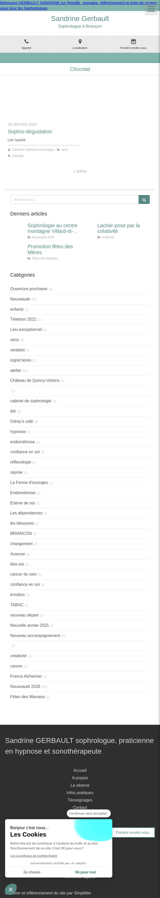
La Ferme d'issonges (29, 482)
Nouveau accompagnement (35, 635)
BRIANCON (21, 533)
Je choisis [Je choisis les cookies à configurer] (32, 872)
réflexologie (20, 462)
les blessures (22, 523)
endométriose (22, 442)
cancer (16, 666)
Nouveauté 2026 (25, 686)
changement (21, 544)
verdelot (17, 350)
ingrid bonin (20, 360)
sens (14, 340)
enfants (16, 309)
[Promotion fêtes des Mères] (18, 251)
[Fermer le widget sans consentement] (89, 813)
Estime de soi (22, 503)
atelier (15, 370)
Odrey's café (21, 421)
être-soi (17, 564)
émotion (17, 594)
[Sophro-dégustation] (44, 101)
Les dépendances (26, 513)
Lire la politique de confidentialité (33, 856)
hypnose (18, 431)
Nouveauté (20, 299)
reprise (16, 472)
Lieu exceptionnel (26, 329)
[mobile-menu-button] (151, 9)
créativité (18, 656)
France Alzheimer (26, 676)
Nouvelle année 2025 (29, 625)
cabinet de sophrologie (30, 401)
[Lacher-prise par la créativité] (87, 230)
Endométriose (22, 493)
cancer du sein (23, 574)
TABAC (16, 605)
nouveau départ (24, 615)
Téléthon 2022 (23, 319)
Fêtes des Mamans (27, 697)
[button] (11, 889)
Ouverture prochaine (28, 289)
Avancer (17, 554)
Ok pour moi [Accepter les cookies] (85, 872)
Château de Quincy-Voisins (34, 380)
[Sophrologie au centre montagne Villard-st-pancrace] (18, 230)
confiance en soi (25, 452)
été (13, 411)
